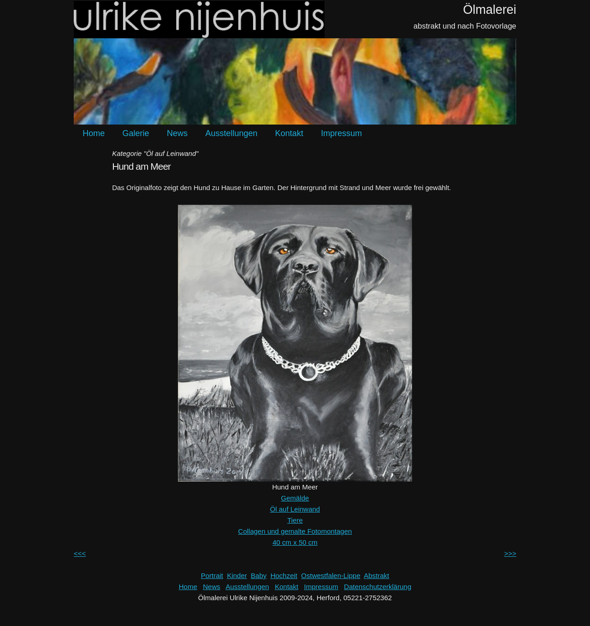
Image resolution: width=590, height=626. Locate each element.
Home (94, 133)
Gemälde (295, 498)
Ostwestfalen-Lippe (330, 575)
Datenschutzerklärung (377, 586)
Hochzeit (284, 575)
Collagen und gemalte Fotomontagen (295, 531)
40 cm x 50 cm (295, 542)
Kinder (237, 575)
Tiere (295, 520)
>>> (510, 553)
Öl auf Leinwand (295, 509)
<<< (80, 553)
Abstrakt (376, 575)
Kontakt (289, 133)
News (177, 133)
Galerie (136, 133)
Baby (258, 575)
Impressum (341, 133)
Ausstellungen (231, 133)
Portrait (212, 575)
